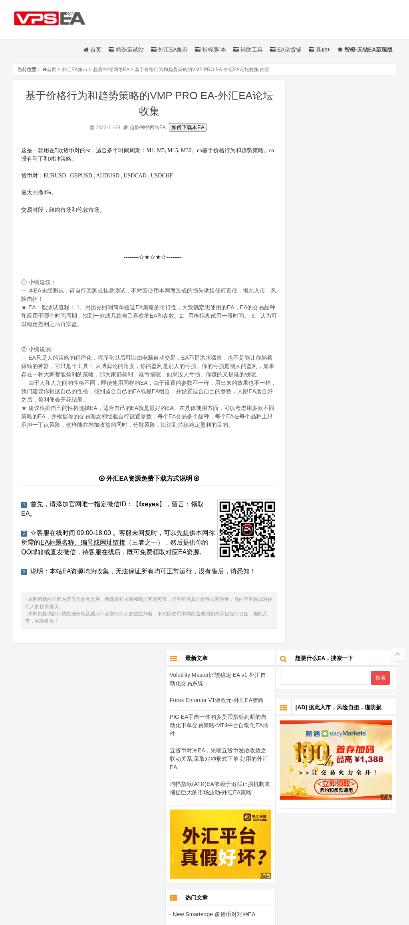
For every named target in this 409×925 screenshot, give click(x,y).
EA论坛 (322, 875)
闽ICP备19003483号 (282, 884)
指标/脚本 (210, 50)
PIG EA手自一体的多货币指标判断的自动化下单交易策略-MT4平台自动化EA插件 (339, 317)
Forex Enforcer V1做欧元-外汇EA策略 (337, 292)
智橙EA (295, 875)
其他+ (319, 50)
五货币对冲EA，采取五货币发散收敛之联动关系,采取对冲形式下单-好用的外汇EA (339, 351)
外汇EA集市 (169, 50)
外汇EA (190, 875)
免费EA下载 (158, 875)
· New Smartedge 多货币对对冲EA (333, 506)
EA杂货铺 (286, 50)
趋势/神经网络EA (111, 70)
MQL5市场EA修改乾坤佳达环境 (242, 875)
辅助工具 (248, 50)
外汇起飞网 (122, 875)
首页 (92, 50)
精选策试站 (126, 50)
